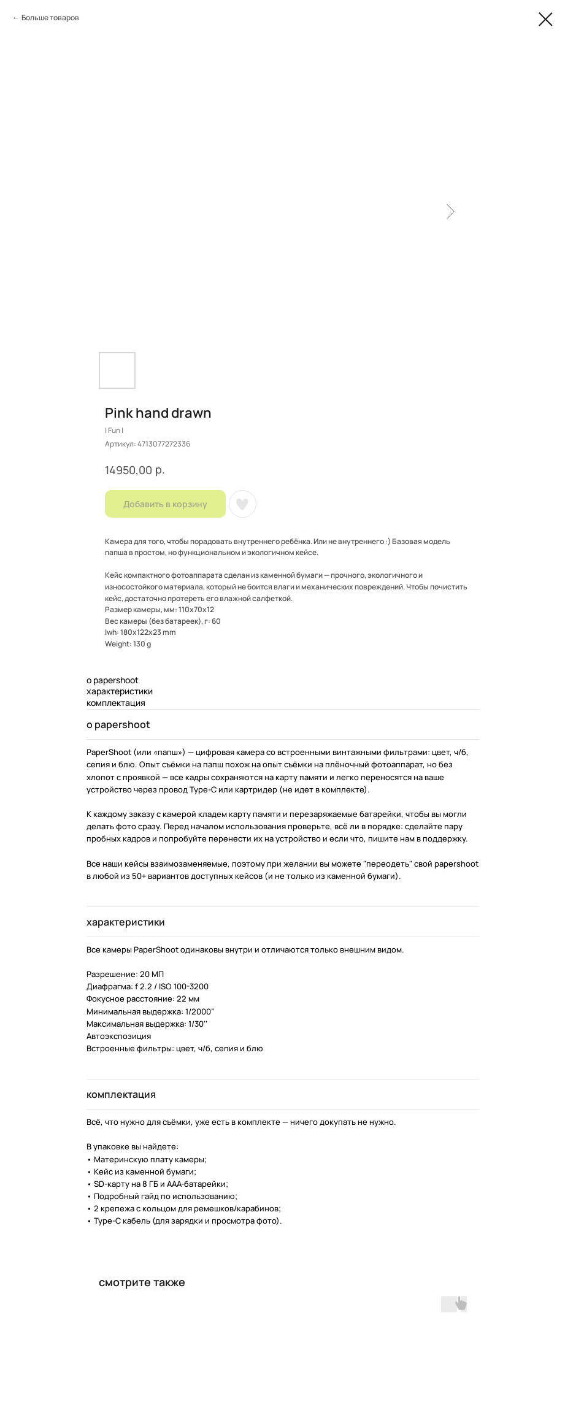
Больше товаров (50, 17)
